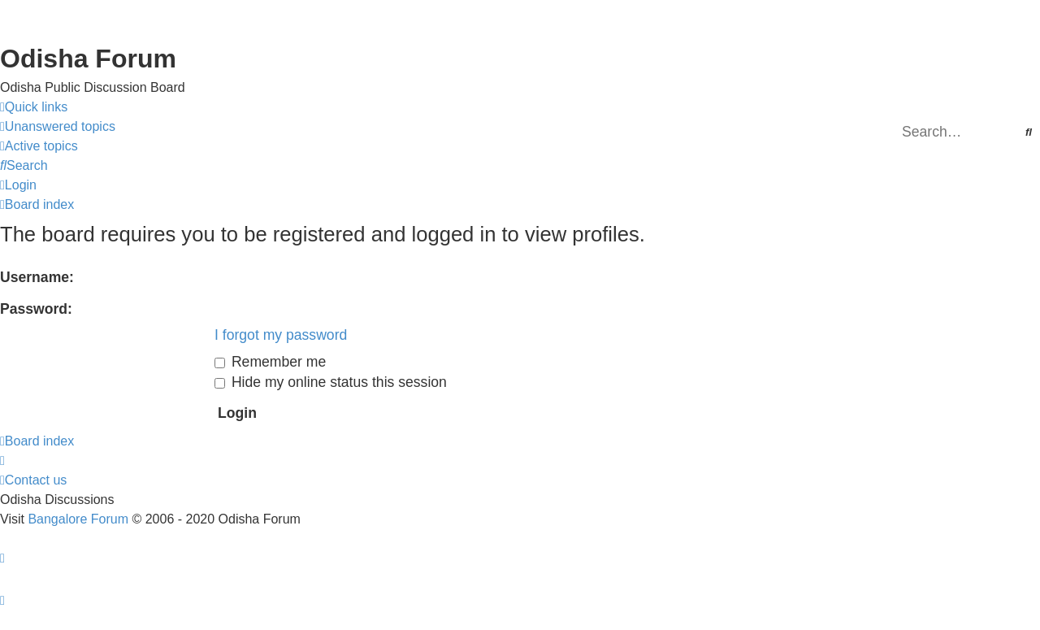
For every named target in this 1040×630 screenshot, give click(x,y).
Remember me (270, 362)
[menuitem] (57, 127)
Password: (36, 309)
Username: (37, 277)
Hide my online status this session (330, 382)
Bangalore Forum (78, 519)
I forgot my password (280, 335)
